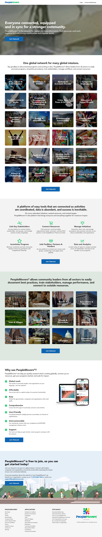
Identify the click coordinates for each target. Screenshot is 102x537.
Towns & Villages (29, 519)
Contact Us (8, 528)
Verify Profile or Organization (59, 522)
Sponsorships (8, 517)
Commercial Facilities (30, 526)
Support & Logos (9, 526)
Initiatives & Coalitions (30, 512)
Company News (9, 519)
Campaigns (27, 515)
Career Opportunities (10, 521)
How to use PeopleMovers (59, 515)
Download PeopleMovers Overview (61, 517)
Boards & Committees (30, 513)
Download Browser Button (59, 513)
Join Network (14, 39)
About (6, 513)
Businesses (27, 524)
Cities (26, 517)
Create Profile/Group (90, 2)
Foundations (28, 529)
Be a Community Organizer (59, 521)
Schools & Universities (30, 531)
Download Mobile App (58, 512)
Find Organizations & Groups (59, 519)
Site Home (7, 512)
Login (81, 2)
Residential (27, 521)
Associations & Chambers (31, 522)
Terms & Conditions (10, 522)
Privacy (6, 524)
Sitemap (7, 529)
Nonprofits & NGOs (30, 528)
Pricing (6, 515)
